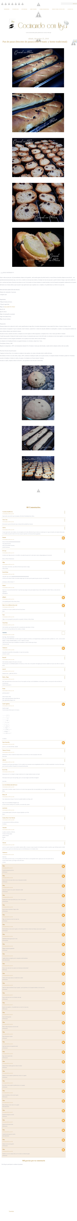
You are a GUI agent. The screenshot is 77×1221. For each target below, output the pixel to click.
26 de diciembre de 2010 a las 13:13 (8, 752)
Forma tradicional (44, 9)
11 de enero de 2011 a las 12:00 (7, 926)
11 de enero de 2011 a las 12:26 (7, 1102)
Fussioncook (15, 9)
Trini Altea (5, 622)
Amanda (4, 827)
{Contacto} (70, 9)
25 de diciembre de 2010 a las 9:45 (8, 521)
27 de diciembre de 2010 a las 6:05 (8, 854)
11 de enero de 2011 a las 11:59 (7, 897)
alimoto (4, 760)
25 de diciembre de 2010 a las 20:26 (8, 649)
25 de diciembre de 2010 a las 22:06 (8, 659)
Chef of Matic (33, 9)
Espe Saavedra (6, 742)
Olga (3, 562)
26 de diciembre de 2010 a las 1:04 (8, 705)
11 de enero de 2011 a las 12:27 (7, 1112)
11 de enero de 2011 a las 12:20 (7, 985)
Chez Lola (4, 519)
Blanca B (4, 794)
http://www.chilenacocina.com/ (9, 605)
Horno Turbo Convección (58, 9)
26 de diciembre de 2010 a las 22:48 (8, 844)
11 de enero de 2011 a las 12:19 (7, 965)
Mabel (4, 585)
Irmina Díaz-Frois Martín (8, 817)
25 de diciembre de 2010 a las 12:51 (8, 564)
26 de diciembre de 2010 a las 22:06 (8, 829)
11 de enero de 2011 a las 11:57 (7, 867)
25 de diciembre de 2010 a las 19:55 (8, 616)
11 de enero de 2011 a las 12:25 (7, 1092)
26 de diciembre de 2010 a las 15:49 (8, 771)
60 (75, 41)
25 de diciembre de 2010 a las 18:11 (8, 599)
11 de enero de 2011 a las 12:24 (7, 1063)
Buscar (75, 3)
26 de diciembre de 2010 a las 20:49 (8, 819)
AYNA (4, 527)
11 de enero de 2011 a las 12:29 (7, 1151)
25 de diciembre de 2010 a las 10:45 (8, 529)
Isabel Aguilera (6, 703)
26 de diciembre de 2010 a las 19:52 (8, 810)
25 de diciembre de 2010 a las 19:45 (8, 607)
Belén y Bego (5, 677)
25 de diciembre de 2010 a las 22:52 (8, 679)
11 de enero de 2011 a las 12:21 (7, 1004)
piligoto (4, 597)
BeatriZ (4, 657)
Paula (3, 688)
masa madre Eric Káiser (9, 306)
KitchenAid (24, 9)
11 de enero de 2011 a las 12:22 (7, 1024)
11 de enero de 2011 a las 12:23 (7, 1043)
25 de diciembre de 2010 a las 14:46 (8, 587)
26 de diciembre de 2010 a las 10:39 (8, 744)
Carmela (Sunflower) (7, 511)
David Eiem (5, 572)
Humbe (4, 537)
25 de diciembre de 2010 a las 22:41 (8, 671)
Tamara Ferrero (6, 750)
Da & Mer (4, 769)
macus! (4, 669)
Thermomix (6, 9)
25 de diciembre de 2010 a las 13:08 (8, 574)
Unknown (4, 647)
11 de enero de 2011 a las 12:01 (7, 936)
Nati (3, 614)
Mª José (4, 550)
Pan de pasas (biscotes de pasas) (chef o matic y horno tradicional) (35, 41)
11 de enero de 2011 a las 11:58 (7, 877)
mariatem (4, 808)
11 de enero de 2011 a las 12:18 (7, 946)
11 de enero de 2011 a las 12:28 (7, 1141)
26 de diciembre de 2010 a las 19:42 (8, 796)
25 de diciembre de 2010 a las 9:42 (8, 513)
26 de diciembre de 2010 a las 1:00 (8, 690)
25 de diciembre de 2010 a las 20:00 (8, 634)
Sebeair (4, 842)
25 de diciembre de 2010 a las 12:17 (8, 552)
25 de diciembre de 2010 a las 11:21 (8, 539)
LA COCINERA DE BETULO (9, 785)
